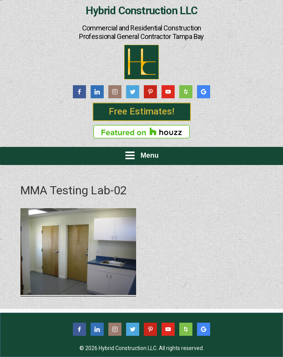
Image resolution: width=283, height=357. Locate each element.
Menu (142, 155)
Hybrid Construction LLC (142, 10)
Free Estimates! (141, 111)
